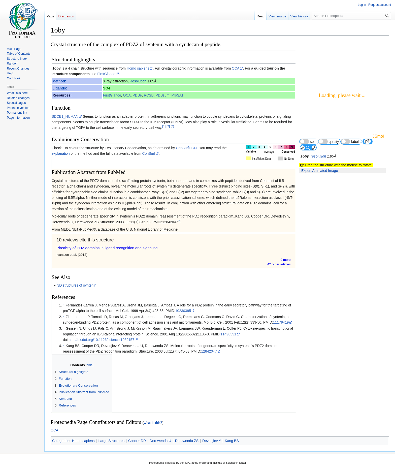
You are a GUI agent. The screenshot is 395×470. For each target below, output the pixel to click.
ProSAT (178, 95)
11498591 (228, 334)
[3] (172, 126)
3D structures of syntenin (76, 285)
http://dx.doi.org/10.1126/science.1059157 (101, 340)
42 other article (279, 264)
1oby (56, 68)
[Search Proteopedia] (351, 15)
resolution (318, 156)
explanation (61, 153)
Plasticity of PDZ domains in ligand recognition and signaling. (107, 248)
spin (308, 141)
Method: (59, 81)
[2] (168, 126)
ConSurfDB (185, 148)
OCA (235, 68)
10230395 (183, 311)
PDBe (137, 95)
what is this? (153, 423)
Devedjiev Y (211, 441)
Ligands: (59, 88)
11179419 (281, 322)
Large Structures (111, 441)
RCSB (149, 95)
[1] (164, 126)
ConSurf (148, 153)
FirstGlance (106, 74)
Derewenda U (160, 441)
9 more (285, 260)
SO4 (106, 88)
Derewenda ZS (187, 441)
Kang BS (232, 441)
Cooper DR (137, 441)
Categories (60, 441)
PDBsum (163, 95)
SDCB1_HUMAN (65, 116)
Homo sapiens (138, 68)
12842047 (209, 351)
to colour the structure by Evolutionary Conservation (105, 148)
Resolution (138, 81)
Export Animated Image (319, 171)
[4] (179, 220)
